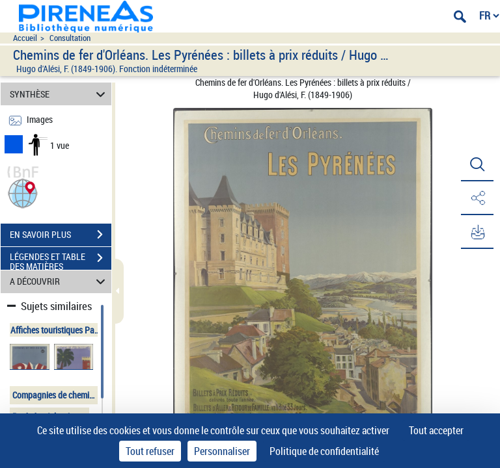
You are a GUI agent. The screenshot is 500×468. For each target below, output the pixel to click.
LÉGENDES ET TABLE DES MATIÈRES (60, 259)
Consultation (69, 38)
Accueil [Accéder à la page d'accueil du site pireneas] (25, 38)
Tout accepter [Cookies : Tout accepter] (436, 430)
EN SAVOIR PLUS (60, 235)
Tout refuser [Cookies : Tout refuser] (150, 451)
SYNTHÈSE (59, 94)
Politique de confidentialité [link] (324, 451)
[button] (23, 192)
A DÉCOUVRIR (59, 281)
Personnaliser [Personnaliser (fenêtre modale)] (222, 451)
